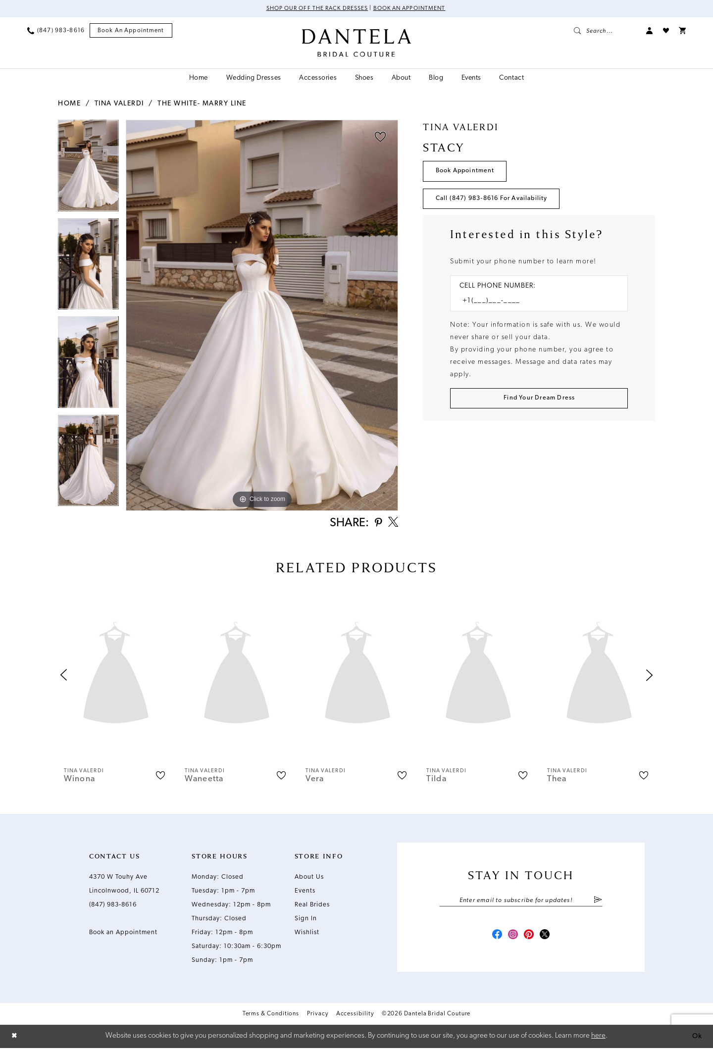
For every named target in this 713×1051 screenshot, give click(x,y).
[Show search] (605, 30)
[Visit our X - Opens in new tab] (548, 939)
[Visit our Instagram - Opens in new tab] (512, 939)
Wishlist (307, 934)
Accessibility (355, 1018)
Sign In (306, 920)
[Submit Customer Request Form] (539, 401)
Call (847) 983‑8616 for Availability (496, 201)
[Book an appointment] (131, 31)
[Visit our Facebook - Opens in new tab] (494, 939)
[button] (649, 30)
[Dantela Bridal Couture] (356, 43)
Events (305, 893)
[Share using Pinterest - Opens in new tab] (376, 524)
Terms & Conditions (271, 1018)
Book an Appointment (411, 9)
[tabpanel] (88, 169)
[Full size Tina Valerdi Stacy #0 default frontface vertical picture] (262, 315)
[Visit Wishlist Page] (666, 30)
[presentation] (116, 677)
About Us (309, 879)
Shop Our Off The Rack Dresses (315, 9)
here (598, 1039)
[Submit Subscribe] (598, 902)
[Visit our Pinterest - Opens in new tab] (530, 939)
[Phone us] (56, 30)
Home (69, 103)
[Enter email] (521, 902)
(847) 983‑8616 (113, 906)
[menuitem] (56, 30)
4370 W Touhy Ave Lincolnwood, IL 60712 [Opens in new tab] (124, 886)
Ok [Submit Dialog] (696, 1039)
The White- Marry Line (202, 103)
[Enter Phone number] (534, 304)
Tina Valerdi (119, 103)
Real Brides (312, 906)
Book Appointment (467, 172)
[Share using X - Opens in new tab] (392, 524)
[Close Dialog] (15, 1039)
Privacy (317, 1018)
